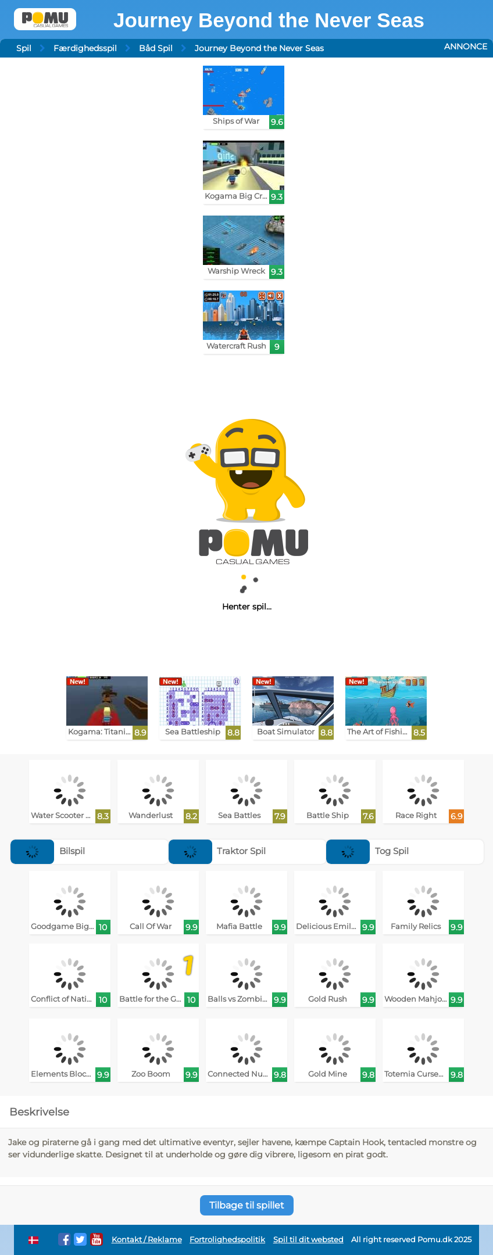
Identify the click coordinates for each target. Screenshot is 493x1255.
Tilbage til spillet (246, 1205)
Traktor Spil (217, 850)
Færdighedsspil (85, 48)
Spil (23, 48)
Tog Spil (367, 850)
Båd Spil (156, 48)
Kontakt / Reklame (147, 1239)
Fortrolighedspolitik (227, 1239)
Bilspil (47, 850)
